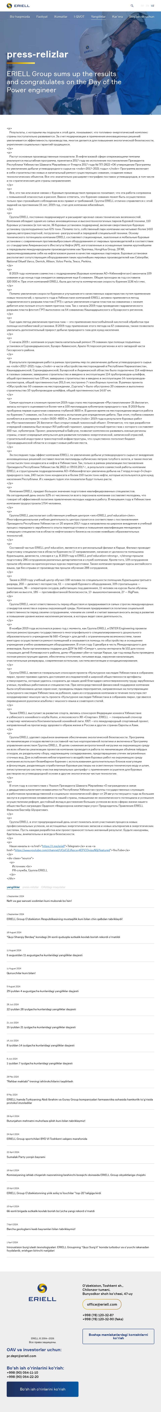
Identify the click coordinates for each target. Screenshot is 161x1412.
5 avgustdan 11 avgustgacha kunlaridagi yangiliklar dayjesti (45, 955)
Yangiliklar (98, 16)
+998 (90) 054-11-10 (22, 1372)
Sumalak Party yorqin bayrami (26, 1157)
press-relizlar (30, 887)
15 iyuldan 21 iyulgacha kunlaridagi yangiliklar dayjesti (41, 1027)
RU (142, 5)
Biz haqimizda (20, 16)
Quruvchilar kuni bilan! (21, 973)
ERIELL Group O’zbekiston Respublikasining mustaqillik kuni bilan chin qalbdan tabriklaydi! (65, 919)
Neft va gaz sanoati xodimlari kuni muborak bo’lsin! (39, 901)
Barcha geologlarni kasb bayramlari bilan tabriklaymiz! (41, 1229)
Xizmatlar (60, 16)
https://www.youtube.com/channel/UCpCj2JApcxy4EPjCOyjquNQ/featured (62, 850)
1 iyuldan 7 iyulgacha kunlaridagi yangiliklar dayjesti (40, 1063)
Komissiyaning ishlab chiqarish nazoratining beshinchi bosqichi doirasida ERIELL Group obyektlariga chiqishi (76, 1175)
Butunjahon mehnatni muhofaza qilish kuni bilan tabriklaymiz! (46, 1120)
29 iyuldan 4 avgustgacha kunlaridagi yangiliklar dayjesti (43, 991)
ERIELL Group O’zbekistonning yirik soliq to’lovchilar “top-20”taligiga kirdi (54, 1193)
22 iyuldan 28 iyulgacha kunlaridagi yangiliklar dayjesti (41, 1009)
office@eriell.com (102, 1304)
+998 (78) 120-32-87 (98, 1315)
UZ (152, 5)
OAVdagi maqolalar (53, 887)
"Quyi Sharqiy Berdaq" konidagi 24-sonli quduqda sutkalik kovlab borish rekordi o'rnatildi (63, 937)
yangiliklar (13, 887)
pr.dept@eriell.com (21, 1356)
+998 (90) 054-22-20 (23, 1377)
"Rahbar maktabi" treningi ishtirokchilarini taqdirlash (40, 1081)
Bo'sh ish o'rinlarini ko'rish (42, 1389)
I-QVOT (79, 16)
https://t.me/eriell (53, 846)
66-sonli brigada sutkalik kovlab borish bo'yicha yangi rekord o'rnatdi (51, 1211)
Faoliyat (42, 16)
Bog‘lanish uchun (141, 16)
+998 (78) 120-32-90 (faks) (103, 1319)
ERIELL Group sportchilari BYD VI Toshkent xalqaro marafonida (47, 1138)
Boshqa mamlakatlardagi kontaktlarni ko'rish (118, 1336)
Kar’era (117, 16)
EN (147, 5)
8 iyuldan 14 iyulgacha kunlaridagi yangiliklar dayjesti (40, 1045)
